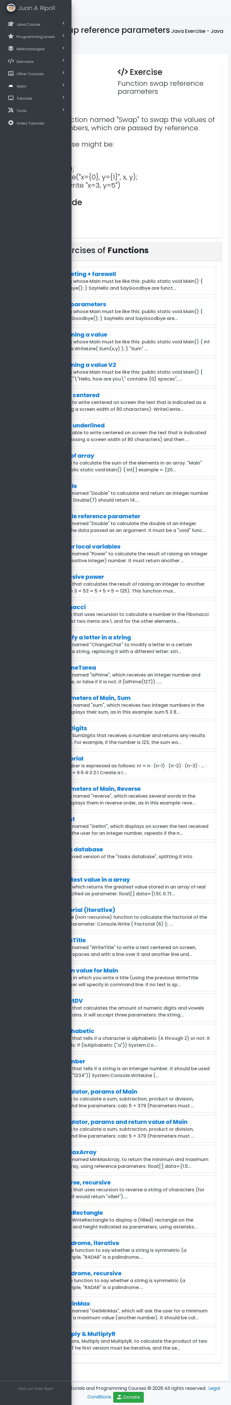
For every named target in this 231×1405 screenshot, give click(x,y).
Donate (128, 1397)
